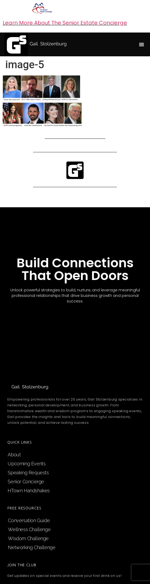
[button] (142, 44)
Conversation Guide (29, 520)
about (14, 454)
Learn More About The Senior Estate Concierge (65, 22)
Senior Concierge (26, 481)
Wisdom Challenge (28, 538)
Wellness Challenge (29, 529)
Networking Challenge (31, 547)
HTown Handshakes (29, 490)
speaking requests (28, 472)
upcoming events (27, 463)
